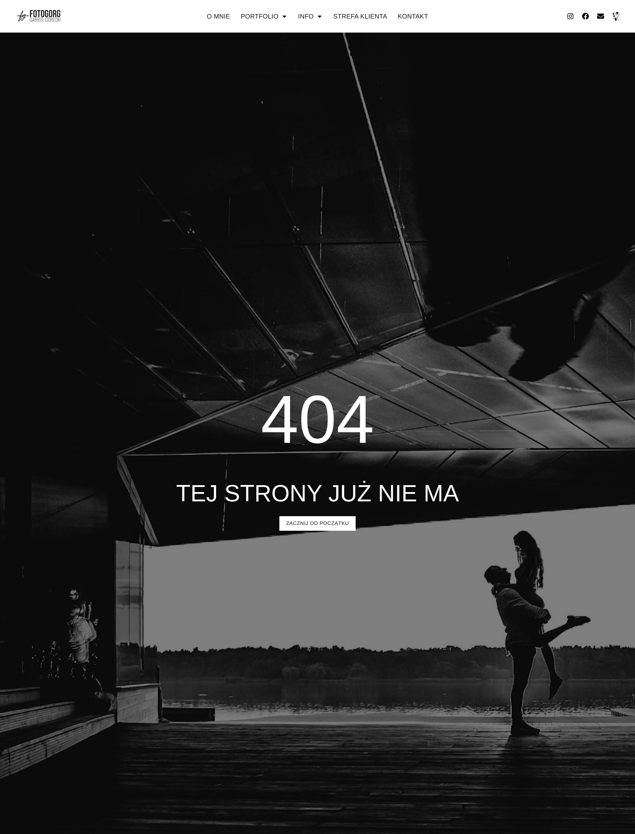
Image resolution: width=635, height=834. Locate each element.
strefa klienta (360, 16)
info (310, 16)
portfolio (264, 16)
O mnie (218, 16)
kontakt (413, 16)
